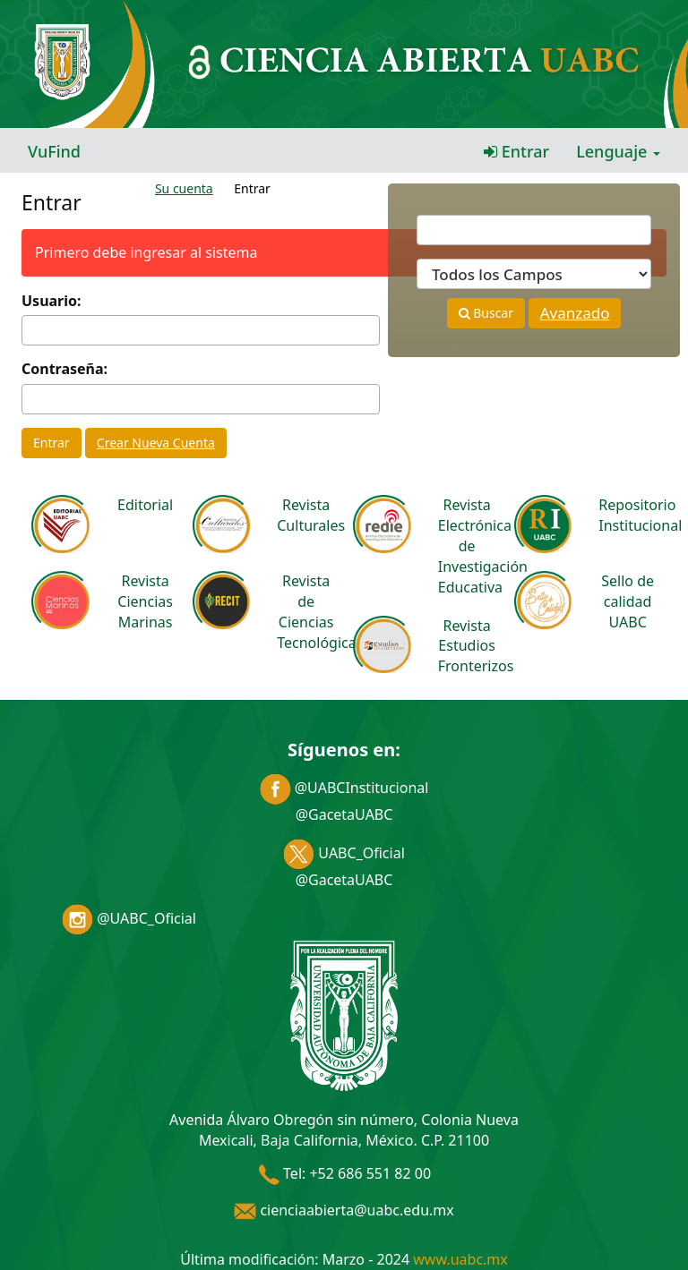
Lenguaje (618, 151)
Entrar (516, 151)
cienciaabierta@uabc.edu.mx (344, 1210)
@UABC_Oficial (129, 918)
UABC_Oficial (344, 853)
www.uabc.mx (460, 1259)
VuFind (54, 151)
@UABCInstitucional (344, 787)
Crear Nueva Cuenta (156, 442)
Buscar (486, 312)
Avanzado (575, 313)
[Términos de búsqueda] (534, 230)
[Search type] (534, 274)
